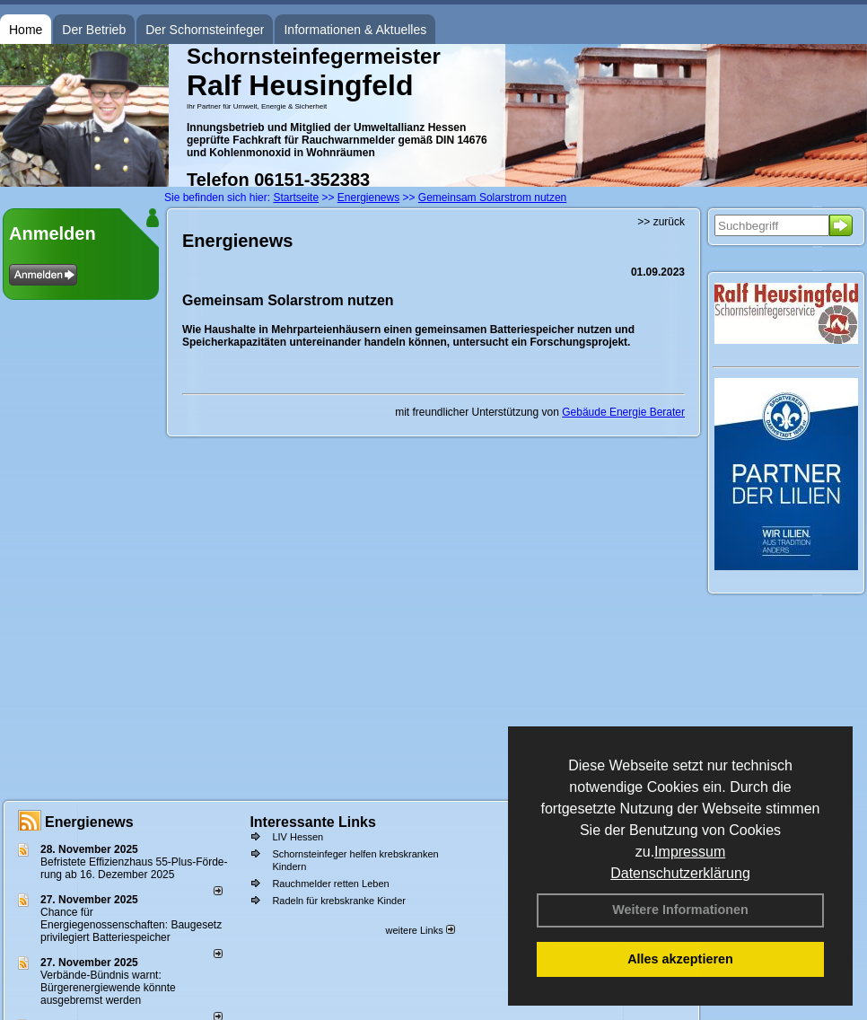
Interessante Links (313, 822)
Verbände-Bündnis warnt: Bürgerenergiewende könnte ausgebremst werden (108, 988)
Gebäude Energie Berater (623, 412)
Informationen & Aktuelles (355, 29)
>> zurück (661, 221)
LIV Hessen (297, 836)
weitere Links (419, 930)
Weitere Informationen (680, 909)
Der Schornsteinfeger (204, 29)
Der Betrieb (94, 29)
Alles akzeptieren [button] (680, 959)
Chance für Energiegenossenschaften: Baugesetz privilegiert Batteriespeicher (131, 925)
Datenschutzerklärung (680, 873)
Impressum (689, 851)
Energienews (89, 822)
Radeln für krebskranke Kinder (339, 900)
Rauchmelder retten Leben (330, 883)
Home (25, 29)
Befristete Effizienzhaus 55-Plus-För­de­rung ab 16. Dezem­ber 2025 (134, 868)
